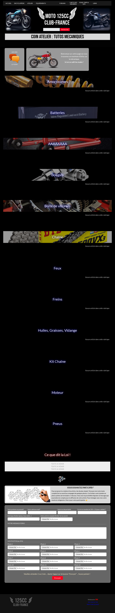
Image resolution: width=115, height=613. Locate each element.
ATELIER (30, 3)
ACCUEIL (8, 3)
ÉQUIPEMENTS (41, 3)
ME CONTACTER (93, 602)
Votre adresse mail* (34, 509)
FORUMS (62, 3)
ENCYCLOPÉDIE (19, 3)
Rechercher (65, 29)
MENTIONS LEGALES (93, 604)
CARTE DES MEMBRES (73, 3)
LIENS (95, 3)
